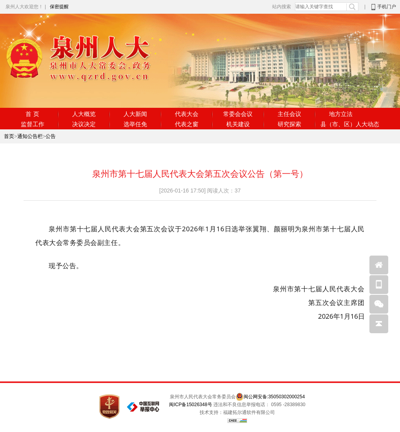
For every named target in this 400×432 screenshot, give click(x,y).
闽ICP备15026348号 (190, 404)
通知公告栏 (30, 136)
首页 (9, 136)
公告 (50, 136)
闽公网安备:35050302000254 (274, 396)
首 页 (32, 114)
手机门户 (386, 6)
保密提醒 (59, 6)
